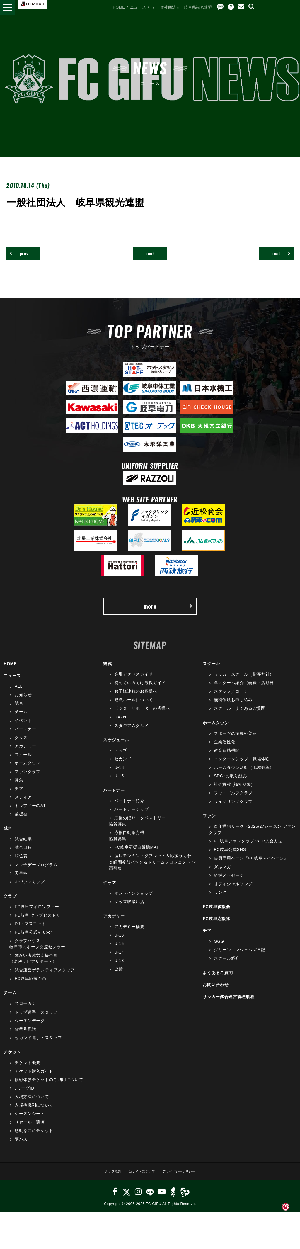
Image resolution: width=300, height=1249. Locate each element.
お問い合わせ (216, 991)
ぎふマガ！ (224, 873)
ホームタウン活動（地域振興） (244, 774)
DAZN (120, 723)
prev (23, 255)
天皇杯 (21, 879)
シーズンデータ (30, 1027)
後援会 (21, 820)
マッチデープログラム (36, 871)
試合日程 (23, 854)
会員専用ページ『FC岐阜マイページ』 (251, 864)
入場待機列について (34, 1111)
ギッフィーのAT (30, 812)
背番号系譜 (25, 1035)
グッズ (21, 744)
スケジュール (116, 746)
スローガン (25, 1010)
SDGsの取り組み (230, 782)
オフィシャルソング (233, 890)
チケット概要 (27, 1069)
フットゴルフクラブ (233, 799)
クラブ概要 (106, 1178)
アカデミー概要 (129, 933)
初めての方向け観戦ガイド (140, 689)
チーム (21, 718)
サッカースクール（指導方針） (244, 681)
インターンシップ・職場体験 (242, 765)
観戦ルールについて (133, 706)
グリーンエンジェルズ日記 (239, 956)
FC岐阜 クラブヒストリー (40, 922)
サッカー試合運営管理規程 (228, 1003)
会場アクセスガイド (133, 681)
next (277, 255)
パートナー (25, 735)
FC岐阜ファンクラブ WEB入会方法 (248, 847)
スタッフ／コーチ (231, 698)
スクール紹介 (227, 965)
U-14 (119, 958)
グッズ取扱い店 (129, 908)
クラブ (10, 902)
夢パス (21, 1145)
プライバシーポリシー (183, 1178)
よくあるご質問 (218, 979)
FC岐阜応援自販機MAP (137, 854)
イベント (23, 727)
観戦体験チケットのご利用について (49, 1086)
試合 (19, 710)
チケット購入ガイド (34, 1077)
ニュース (138, 7)
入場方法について (32, 1103)
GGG (219, 948)
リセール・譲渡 (30, 1128)
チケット (12, 1058)
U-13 (119, 967)
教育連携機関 (227, 757)
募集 (19, 786)
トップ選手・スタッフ (36, 1018)
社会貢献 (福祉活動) (233, 791)
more (167, 611)
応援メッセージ (229, 881)
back (150, 255)
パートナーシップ (131, 816)
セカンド (123, 765)
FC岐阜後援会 (216, 913)
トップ (120, 757)
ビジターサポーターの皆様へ (142, 715)
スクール (23, 761)
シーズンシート (30, 1120)
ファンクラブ (27, 778)
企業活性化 (224, 748)
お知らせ (23, 701)
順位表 (21, 862)
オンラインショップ (133, 899)
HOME (119, 7)
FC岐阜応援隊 (216, 925)
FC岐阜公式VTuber (33, 939)
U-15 (119, 782)
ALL (19, 693)
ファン (209, 822)
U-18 (119, 774)
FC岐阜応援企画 (30, 985)
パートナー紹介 (129, 807)
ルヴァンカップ (30, 888)
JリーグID (24, 1094)
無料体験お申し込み (233, 706)
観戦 (107, 670)
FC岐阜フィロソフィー (37, 913)
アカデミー (25, 752)
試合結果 (23, 845)
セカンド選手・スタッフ (38, 1044)
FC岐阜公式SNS (230, 856)
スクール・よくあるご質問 (239, 715)
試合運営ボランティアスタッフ (45, 976)
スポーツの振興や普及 (235, 739)
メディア (23, 803)
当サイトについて (140, 1178)
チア (19, 795)
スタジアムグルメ (131, 732)
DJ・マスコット (30, 930)
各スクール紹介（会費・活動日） (246, 689)
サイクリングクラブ (233, 808)
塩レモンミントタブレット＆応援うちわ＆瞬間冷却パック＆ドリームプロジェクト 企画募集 (152, 868)
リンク (220, 898)
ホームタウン (27, 769)
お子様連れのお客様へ (135, 698)
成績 (118, 975)
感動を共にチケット (34, 1137)
